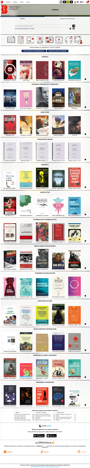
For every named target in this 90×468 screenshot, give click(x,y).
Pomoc (22, 2)
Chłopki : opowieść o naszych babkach (42, 414)
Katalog (22, 18)
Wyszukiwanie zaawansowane (22, 28)
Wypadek (57, 419)
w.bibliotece (40, 446)
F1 (78, 2)
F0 (75, 2)
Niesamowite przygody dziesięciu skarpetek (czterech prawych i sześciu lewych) (29, 419)
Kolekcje (32, 28)
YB (68, 2)
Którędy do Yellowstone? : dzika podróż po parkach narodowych (68, 414)
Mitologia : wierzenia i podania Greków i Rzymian (24, 414)
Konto (28, 2)
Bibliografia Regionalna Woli (67, 18)
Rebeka (57, 415)
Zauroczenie (37, 418)
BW (65, 2)
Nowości (8, 2)
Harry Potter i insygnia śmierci (20, 417)
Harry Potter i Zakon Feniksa (20, 418)
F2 (82, 2)
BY (71, 2)
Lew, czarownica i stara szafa (20, 415)
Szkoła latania (38, 417)
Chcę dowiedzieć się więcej (37, 466)
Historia (15, 2)
